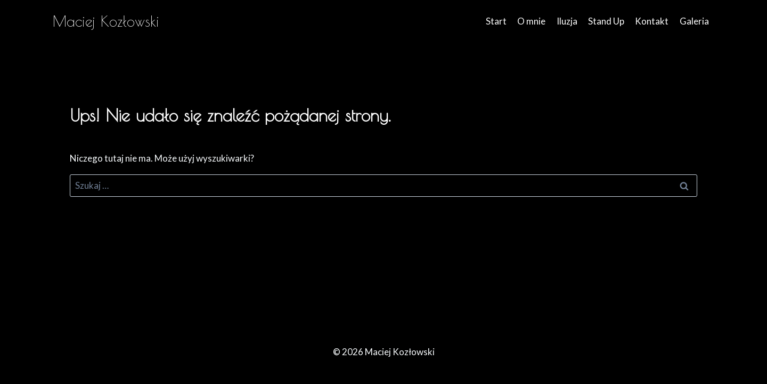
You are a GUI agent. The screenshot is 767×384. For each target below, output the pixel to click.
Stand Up (606, 21)
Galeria (694, 21)
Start (496, 21)
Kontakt (651, 21)
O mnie (531, 21)
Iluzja (567, 21)
